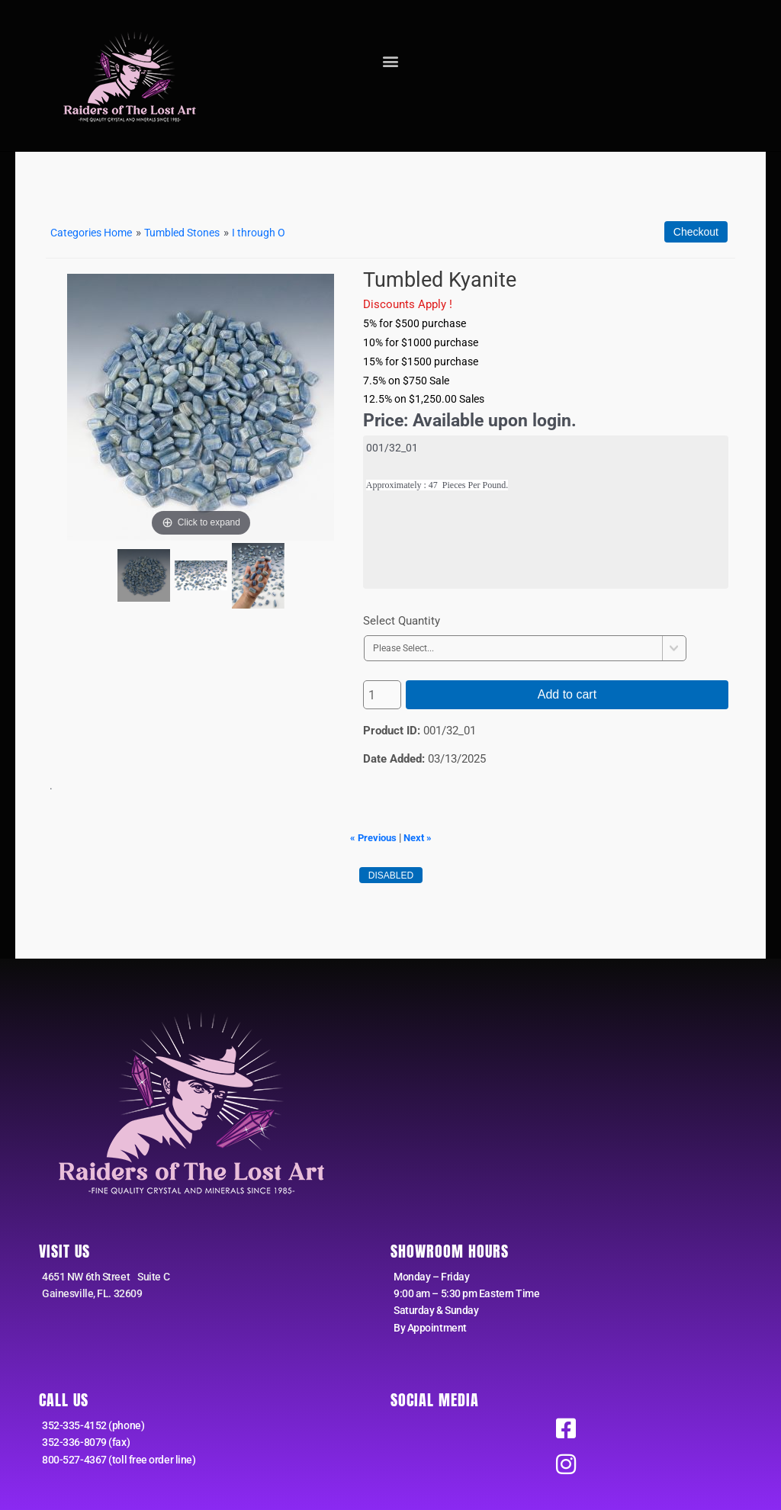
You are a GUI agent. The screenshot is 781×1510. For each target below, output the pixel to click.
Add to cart (567, 694)
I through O (275, 232)
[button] (390, 61)
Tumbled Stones (194, 232)
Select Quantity (401, 620)
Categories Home (95, 232)
